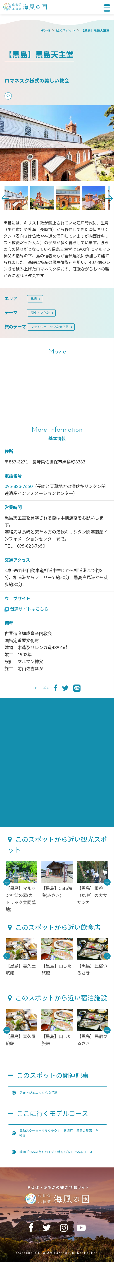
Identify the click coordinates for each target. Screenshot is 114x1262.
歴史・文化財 (40, 313)
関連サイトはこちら (26, 609)
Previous (5, 198)
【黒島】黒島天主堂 (95, 30)
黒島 (34, 299)
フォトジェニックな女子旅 (50, 327)
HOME (45, 30)
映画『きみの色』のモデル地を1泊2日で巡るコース (52, 1152)
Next (109, 198)
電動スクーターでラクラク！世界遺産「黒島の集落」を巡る (55, 1133)
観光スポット (65, 30)
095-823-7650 (19, 486)
